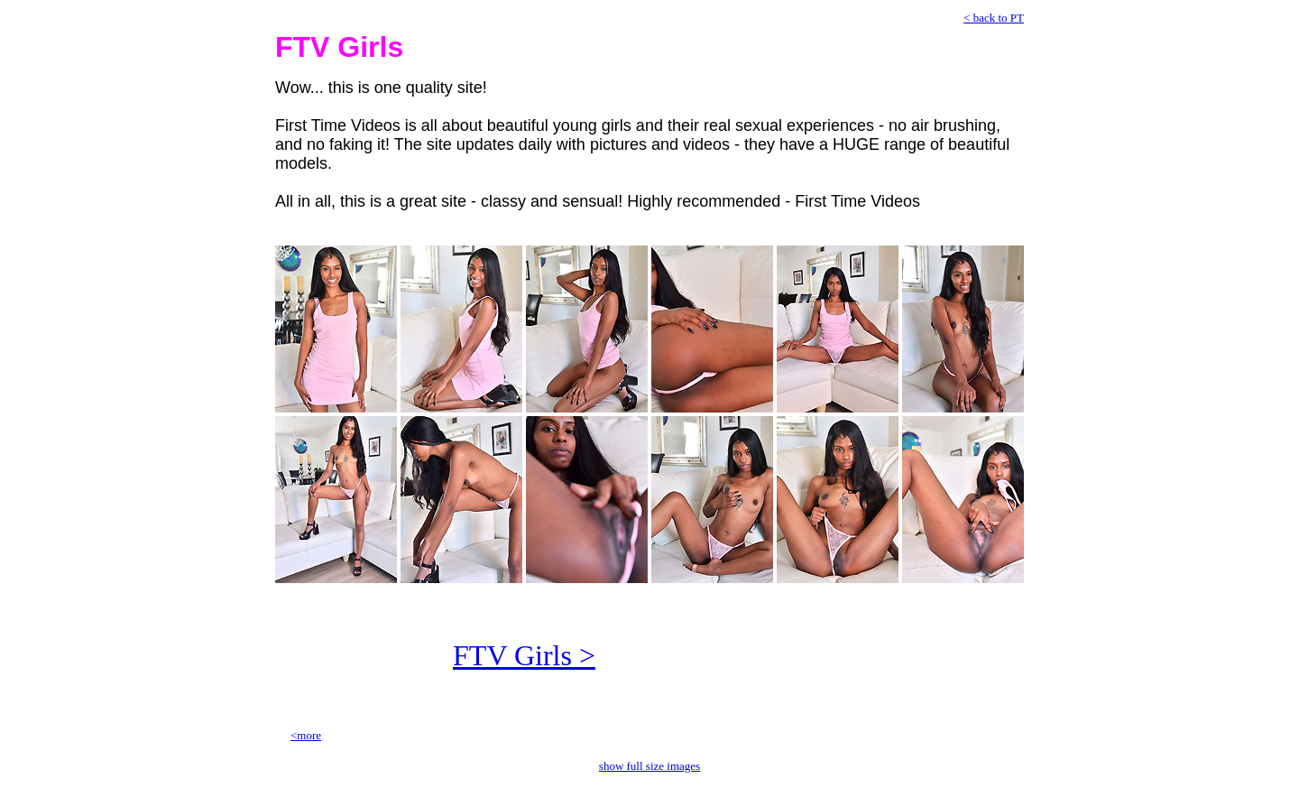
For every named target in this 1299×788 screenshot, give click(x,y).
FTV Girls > (524, 655)
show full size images (649, 766)
